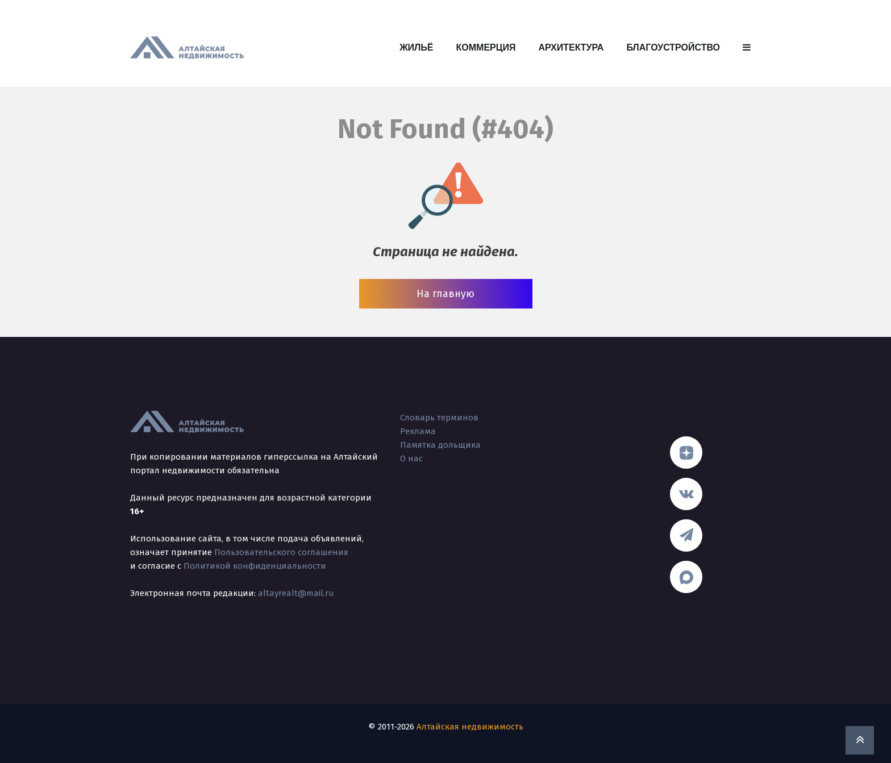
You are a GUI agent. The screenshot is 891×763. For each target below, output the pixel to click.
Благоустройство (673, 47)
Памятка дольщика (440, 445)
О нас (411, 458)
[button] (747, 47)
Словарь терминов (439, 417)
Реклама (418, 431)
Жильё (416, 47)
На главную (445, 293)
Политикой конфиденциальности (255, 566)
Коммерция (486, 47)
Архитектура (570, 47)
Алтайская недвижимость (470, 727)
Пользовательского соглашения (281, 552)
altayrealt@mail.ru (296, 593)
